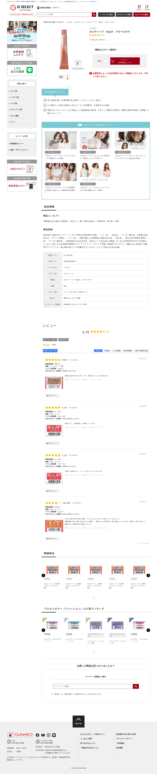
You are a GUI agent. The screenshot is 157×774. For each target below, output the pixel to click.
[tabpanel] (64, 49)
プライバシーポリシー (124, 739)
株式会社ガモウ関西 (52, 747)
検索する (94, 14)
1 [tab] (94, 600)
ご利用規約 (120, 743)
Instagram (48, 735)
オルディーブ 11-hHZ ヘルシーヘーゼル (86, 379)
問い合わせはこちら (87, 743)
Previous (43, 575)
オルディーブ (69, 274)
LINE (54, 735)
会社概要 (119, 748)
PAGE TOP (78, 724)
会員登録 (147, 9)
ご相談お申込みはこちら (89, 748)
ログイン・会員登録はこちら (125, 61)
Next (148, 575)
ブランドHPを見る (70, 292)
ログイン (56, 7)
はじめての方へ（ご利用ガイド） (92, 734)
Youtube (43, 735)
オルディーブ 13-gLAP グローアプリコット (87, 475)
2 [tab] (98, 600)
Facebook (37, 735)
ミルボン (93, 28)
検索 (136, 686)
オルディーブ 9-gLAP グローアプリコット (87, 427)
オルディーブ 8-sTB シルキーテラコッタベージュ (89, 528)
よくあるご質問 (86, 739)
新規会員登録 (45, 8)
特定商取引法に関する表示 (126, 734)
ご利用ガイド (139, 9)
